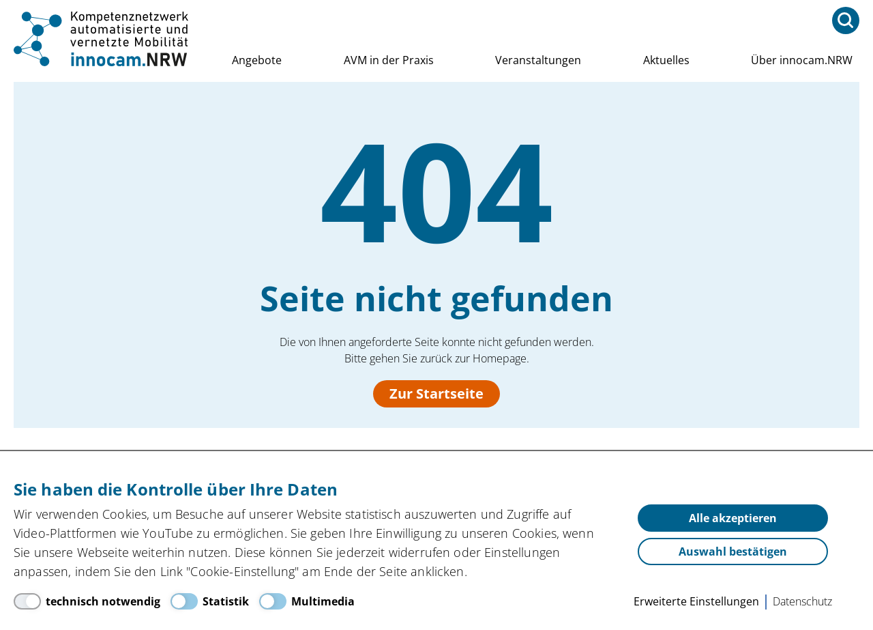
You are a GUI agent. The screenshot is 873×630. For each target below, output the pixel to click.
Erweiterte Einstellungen (696, 601)
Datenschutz (802, 601)
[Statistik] (210, 601)
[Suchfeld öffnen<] (845, 20)
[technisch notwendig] (87, 601)
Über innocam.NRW (802, 60)
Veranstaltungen (538, 60)
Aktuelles (666, 60)
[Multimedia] (307, 601)
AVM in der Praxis (389, 60)
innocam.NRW (102, 39)
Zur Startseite (436, 393)
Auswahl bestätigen (733, 551)
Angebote (257, 60)
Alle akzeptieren (733, 518)
